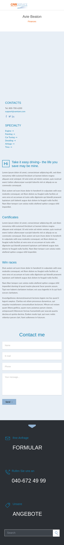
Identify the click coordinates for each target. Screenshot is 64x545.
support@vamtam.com (15, 111)
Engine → (9, 131)
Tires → (8, 147)
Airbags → (10, 143)
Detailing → (10, 140)
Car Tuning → (11, 137)
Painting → (10, 134)
